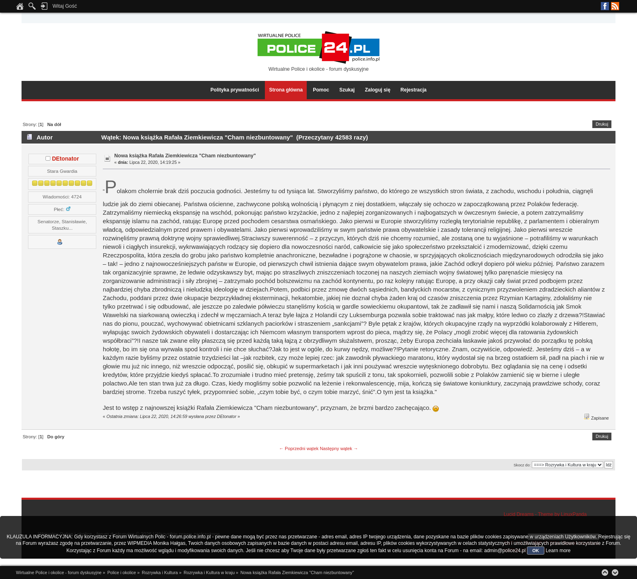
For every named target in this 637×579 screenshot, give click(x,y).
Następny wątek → (339, 448)
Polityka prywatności (234, 90)
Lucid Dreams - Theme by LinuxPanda (545, 514)
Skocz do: (522, 465)
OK (535, 550)
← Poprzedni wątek (298, 448)
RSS (615, 6)
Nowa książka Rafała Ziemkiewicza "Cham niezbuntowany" (185, 156)
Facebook (605, 6)
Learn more (558, 550)
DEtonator (65, 159)
